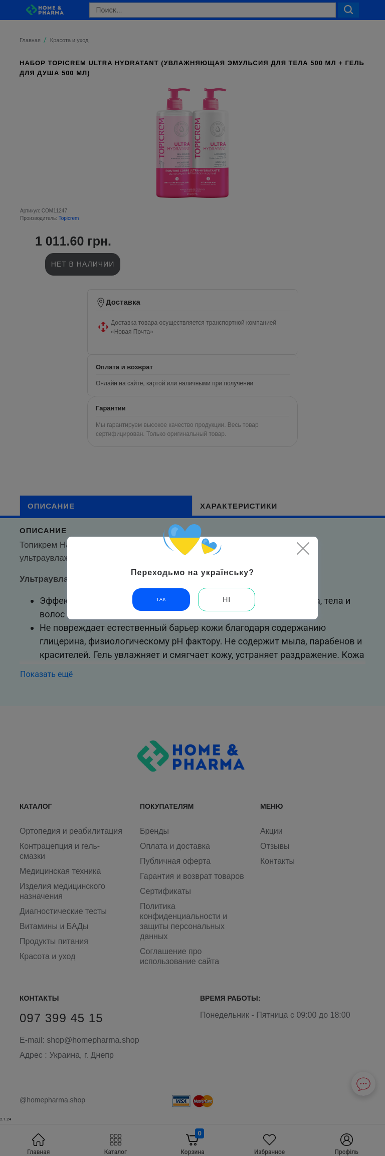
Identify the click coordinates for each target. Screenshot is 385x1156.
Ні (227, 599)
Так (161, 599)
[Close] (302, 548)
